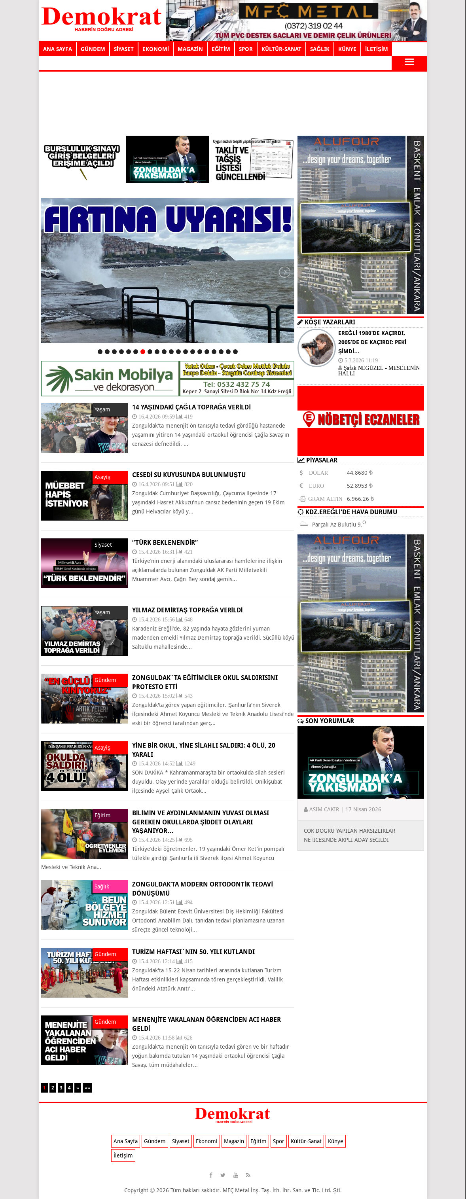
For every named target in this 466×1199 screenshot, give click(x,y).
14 (192, 351)
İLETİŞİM (376, 49)
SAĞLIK (320, 49)
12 (178, 351)
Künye (335, 1141)
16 (207, 351)
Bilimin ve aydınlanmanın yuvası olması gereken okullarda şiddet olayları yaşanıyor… (200, 822)
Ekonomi (207, 1141)
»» (87, 1088)
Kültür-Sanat (306, 1141)
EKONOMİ (155, 49)
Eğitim (258, 1141)
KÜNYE (347, 49)
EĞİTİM (221, 49)
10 (164, 351)
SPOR (246, 49)
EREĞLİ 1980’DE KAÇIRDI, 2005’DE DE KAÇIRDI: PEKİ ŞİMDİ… (372, 342)
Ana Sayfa (126, 1141)
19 (228, 351)
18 (221, 351)
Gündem (155, 1141)
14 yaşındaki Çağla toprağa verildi (191, 407)
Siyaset (180, 1141)
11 (171, 351)
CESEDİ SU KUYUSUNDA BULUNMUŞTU (189, 475)
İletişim (123, 1155)
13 (185, 351)
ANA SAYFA (57, 49)
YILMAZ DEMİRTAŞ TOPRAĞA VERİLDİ (187, 610)
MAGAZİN (190, 49)
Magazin (234, 1141)
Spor (278, 1141)
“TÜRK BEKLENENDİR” (165, 542)
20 (235, 351)
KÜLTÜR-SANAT (281, 49)
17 (214, 351)
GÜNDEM (93, 49)
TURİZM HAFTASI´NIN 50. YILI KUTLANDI (193, 952)
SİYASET (124, 49)
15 (199, 351)
